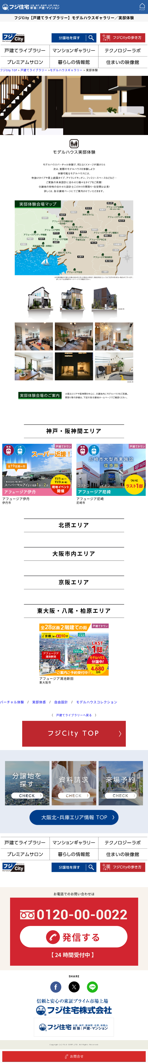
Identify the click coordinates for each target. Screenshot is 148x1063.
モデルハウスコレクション (96, 702)
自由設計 (61, 702)
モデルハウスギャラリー (66, 70)
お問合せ (74, 1056)
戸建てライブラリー (34, 70)
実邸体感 (39, 702)
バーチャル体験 (12, 702)
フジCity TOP (8, 70)
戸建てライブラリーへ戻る (74, 715)
